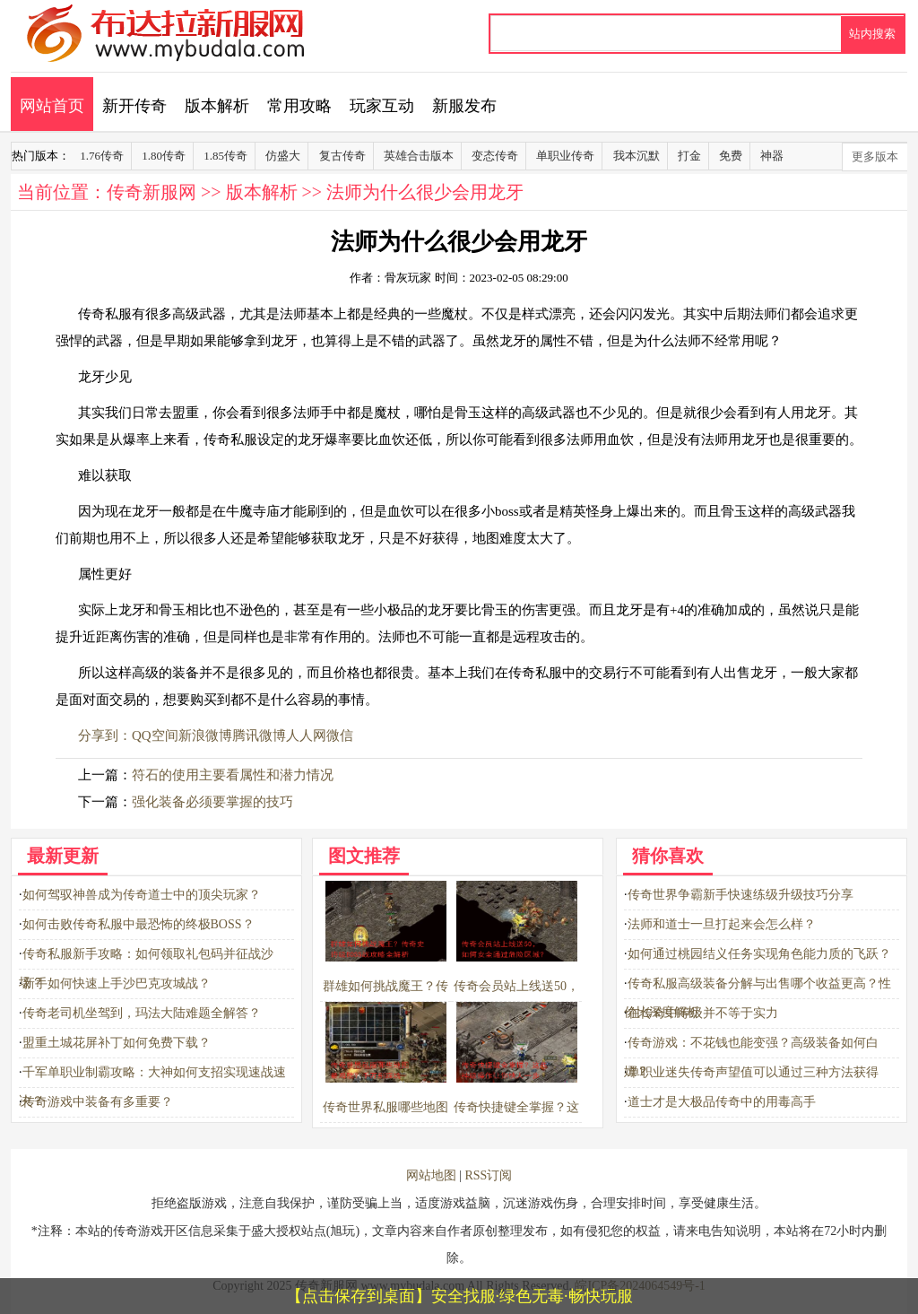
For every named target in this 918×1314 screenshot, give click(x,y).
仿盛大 (282, 155)
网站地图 (431, 1175)
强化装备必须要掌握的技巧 (212, 802)
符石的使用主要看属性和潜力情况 (232, 775)
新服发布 (464, 106)
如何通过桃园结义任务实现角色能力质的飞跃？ (759, 954)
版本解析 (217, 106)
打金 (689, 155)
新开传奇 (134, 106)
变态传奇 (495, 155)
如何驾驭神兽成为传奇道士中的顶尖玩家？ (141, 894)
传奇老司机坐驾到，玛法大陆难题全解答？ (141, 1013)
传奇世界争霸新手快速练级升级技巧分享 (740, 894)
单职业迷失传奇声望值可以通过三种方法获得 (753, 1072)
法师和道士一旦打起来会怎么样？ (722, 924)
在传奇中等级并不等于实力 (703, 1013)
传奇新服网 (151, 192)
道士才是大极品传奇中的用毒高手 (722, 1102)
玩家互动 (382, 106)
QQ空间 (155, 735)
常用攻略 (299, 106)
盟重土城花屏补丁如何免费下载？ (116, 1042)
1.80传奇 (164, 155)
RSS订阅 (488, 1175)
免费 (730, 155)
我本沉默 (636, 155)
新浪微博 (205, 735)
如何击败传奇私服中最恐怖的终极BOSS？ (138, 924)
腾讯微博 (259, 735)
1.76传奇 (102, 155)
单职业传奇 (565, 155)
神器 (772, 155)
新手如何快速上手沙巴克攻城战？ (116, 983)
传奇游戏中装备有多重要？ (97, 1102)
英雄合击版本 (419, 155)
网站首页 (52, 106)
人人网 (306, 735)
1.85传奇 (225, 155)
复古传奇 (342, 155)
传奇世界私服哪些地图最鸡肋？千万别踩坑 (385, 1107)
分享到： (105, 735)
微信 (339, 735)
